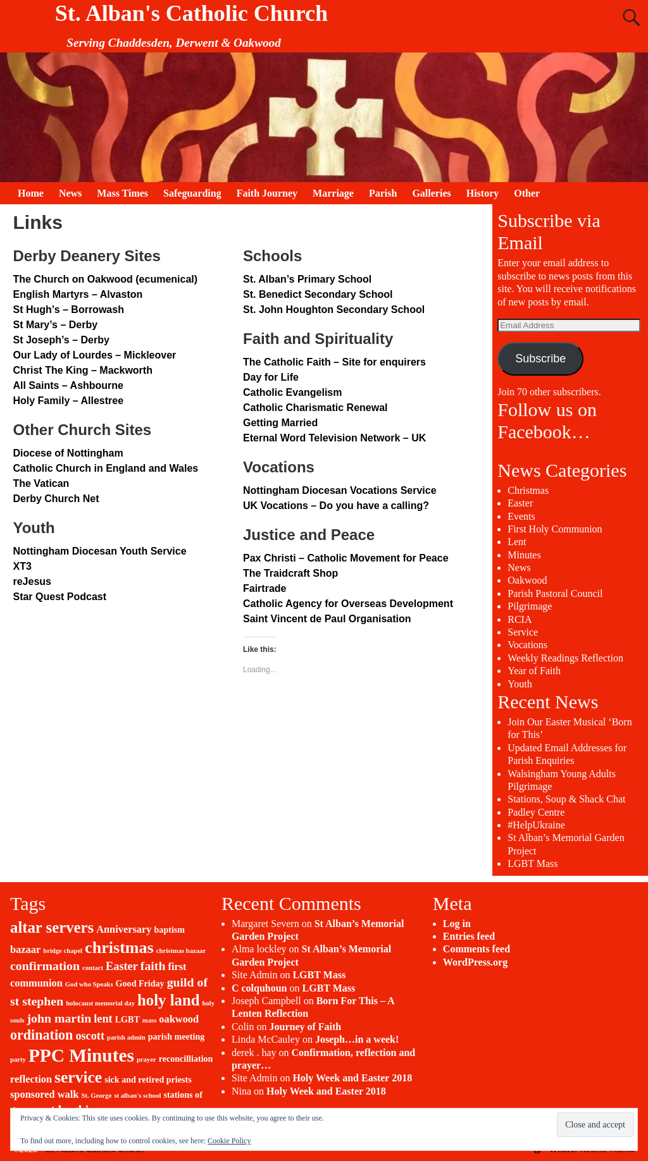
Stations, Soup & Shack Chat (566, 799)
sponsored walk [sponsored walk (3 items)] (44, 1094)
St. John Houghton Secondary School (334, 309)
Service (523, 632)
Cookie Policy (229, 1140)
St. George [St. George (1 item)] (96, 1095)
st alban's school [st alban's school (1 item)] (137, 1095)
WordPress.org (475, 962)
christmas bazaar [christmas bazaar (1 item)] (181, 950)
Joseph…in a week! (357, 1039)
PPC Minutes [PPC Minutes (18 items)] (81, 1055)
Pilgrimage (530, 606)
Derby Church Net (56, 498)
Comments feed (476, 948)
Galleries (431, 193)
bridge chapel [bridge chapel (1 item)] (62, 950)
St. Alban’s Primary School (307, 279)
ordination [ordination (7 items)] (41, 1035)
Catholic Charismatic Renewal (315, 407)
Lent (517, 541)
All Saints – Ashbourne (68, 385)
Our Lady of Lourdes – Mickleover (94, 355)
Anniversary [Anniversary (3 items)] (123, 929)
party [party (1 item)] (18, 1059)
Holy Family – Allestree (68, 400)
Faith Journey (267, 193)
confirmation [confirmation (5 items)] (45, 966)
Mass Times (122, 193)
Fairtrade (264, 588)
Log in (457, 923)
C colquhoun (259, 988)
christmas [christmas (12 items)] (119, 947)
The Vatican (41, 483)
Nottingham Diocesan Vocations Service (340, 490)
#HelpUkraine (536, 825)
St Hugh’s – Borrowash (68, 309)
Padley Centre (536, 812)
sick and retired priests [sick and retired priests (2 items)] (148, 1079)
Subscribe (540, 358)
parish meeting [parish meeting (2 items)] (176, 1036)
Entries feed (469, 936)
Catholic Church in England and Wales (105, 468)
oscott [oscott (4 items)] (89, 1035)
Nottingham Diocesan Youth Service (99, 551)
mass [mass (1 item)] (149, 1020)
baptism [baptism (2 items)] (169, 929)
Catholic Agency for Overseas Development (348, 603)
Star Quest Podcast (59, 596)
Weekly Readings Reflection (565, 658)
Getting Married (280, 422)
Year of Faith (534, 670)
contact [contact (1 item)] (92, 967)
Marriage (333, 193)
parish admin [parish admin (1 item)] (126, 1037)
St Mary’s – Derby (55, 324)
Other (527, 193)
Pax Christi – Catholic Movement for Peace (346, 558)
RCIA (520, 619)
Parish (383, 193)
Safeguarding (192, 193)
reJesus (32, 581)
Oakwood (527, 580)
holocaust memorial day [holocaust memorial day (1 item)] (100, 1003)
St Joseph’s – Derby (61, 340)
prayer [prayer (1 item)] (146, 1059)
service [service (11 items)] (78, 1077)
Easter (520, 503)
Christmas (528, 490)
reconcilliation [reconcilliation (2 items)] (186, 1059)
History (482, 193)
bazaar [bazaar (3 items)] (25, 949)
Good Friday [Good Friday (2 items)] (140, 983)
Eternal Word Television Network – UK (334, 438)
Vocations (527, 644)
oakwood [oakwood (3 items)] (179, 1019)
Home (31, 193)
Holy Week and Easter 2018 (352, 1077)
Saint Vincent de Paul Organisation (327, 618)
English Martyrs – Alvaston (77, 294)
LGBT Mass (533, 863)
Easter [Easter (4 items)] (122, 966)
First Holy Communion (555, 529)
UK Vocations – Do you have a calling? (336, 505)
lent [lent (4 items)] (103, 1018)
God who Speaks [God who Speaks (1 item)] (89, 984)
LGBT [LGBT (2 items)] (127, 1019)
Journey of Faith (305, 1026)
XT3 (22, 566)
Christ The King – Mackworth (82, 370)
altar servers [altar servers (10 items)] (52, 927)
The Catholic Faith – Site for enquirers (334, 362)
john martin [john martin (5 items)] (59, 1018)
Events (521, 516)
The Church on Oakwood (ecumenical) (105, 279)
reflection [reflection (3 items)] (31, 1079)
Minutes (524, 555)
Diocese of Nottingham (68, 453)
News (70, 193)
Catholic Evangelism (292, 392)
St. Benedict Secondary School (318, 294)
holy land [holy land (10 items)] (168, 1000)
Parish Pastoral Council (555, 593)
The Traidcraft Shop (290, 573)
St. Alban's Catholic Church (191, 13)
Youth (520, 684)
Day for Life (271, 377)
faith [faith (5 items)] (153, 966)
